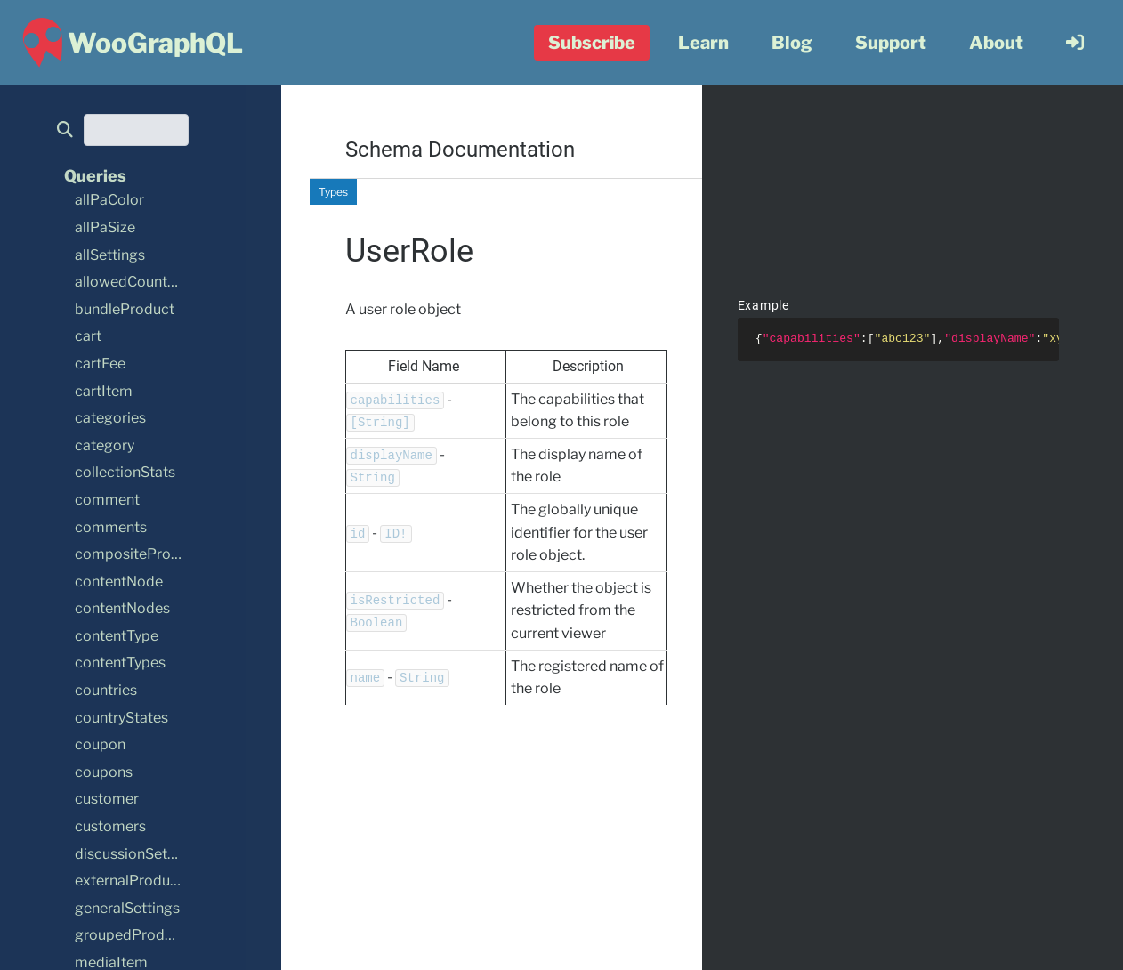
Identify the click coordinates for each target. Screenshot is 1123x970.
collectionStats (125, 472)
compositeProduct (138, 554)
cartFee (100, 363)
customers (110, 826)
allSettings (110, 255)
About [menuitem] (996, 42)
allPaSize (105, 227)
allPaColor (109, 199)
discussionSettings (137, 853)
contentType (116, 635)
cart (88, 335)
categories (110, 417)
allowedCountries (133, 281)
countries (106, 690)
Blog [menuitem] (792, 42)
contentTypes (120, 662)
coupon (100, 744)
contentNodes (122, 608)
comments (111, 527)
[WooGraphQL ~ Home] (130, 43)
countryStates (121, 717)
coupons (104, 772)
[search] (70, 130)
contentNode (119, 581)
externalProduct (129, 880)
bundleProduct (124, 309)
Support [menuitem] (890, 42)
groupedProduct (130, 934)
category (104, 445)
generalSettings (127, 908)
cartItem (104, 391)
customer (107, 798)
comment (107, 499)
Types (333, 191)
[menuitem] (1075, 43)
